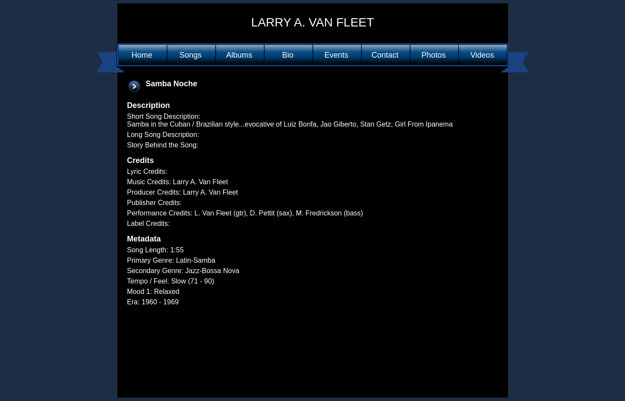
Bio (287, 55)
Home (142, 55)
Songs (190, 55)
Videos (482, 55)
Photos (433, 55)
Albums (239, 55)
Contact (385, 55)
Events (336, 55)
